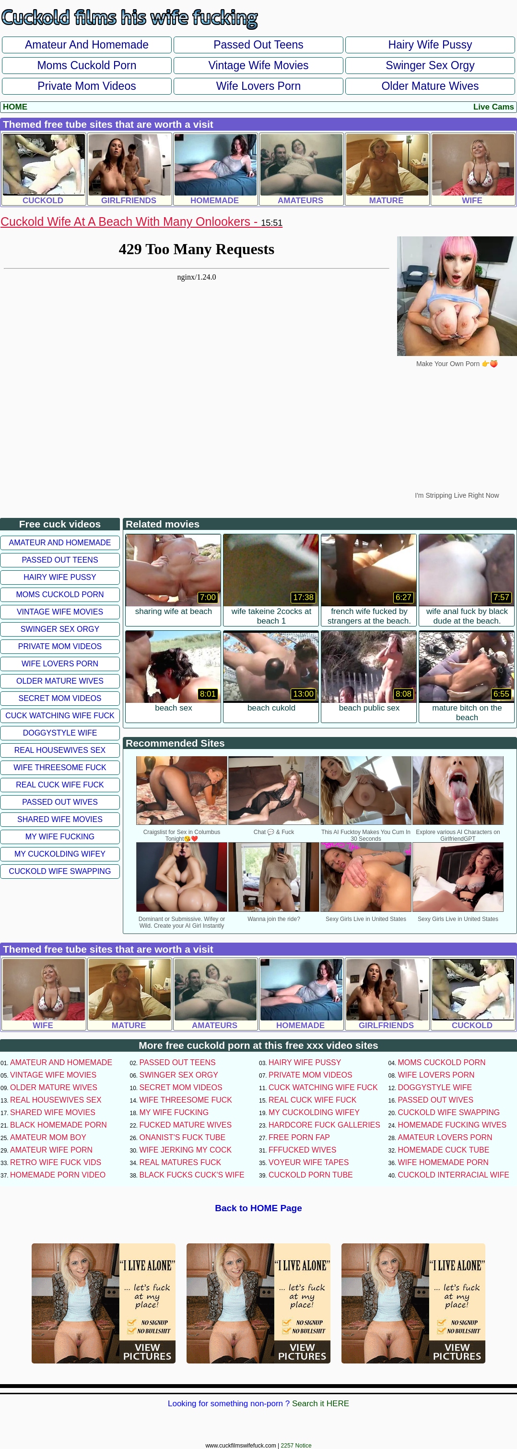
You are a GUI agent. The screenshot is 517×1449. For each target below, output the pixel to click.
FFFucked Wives (302, 1150)
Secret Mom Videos (59, 698)
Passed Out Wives (60, 802)
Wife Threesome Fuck (59, 767)
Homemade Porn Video (58, 1175)
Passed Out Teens (258, 44)
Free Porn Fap (299, 1137)
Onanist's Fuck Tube (183, 1137)
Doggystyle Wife (60, 733)
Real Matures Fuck (181, 1162)
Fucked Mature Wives (186, 1125)
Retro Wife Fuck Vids (55, 1162)
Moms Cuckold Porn (86, 65)
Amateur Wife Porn (51, 1150)
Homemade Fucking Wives (452, 1125)
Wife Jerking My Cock (186, 1150)
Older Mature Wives (430, 86)
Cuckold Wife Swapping (60, 871)
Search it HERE (320, 1403)
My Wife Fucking (60, 837)
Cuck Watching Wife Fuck (60, 716)
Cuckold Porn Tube (311, 1175)
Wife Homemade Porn (443, 1162)
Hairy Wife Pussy (430, 44)
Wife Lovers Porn (258, 86)
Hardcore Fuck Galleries (324, 1125)
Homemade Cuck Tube (444, 1150)
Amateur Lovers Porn (445, 1137)
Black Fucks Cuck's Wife (192, 1175)
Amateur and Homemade (87, 44)
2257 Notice (296, 1445)
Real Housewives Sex (60, 750)
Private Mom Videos (86, 86)
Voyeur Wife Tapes (309, 1162)
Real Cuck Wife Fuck (60, 785)
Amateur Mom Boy (48, 1137)
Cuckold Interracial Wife (453, 1175)
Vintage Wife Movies (258, 65)
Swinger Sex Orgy (430, 65)
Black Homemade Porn (58, 1125)
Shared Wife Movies (60, 819)
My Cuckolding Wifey (60, 854)
